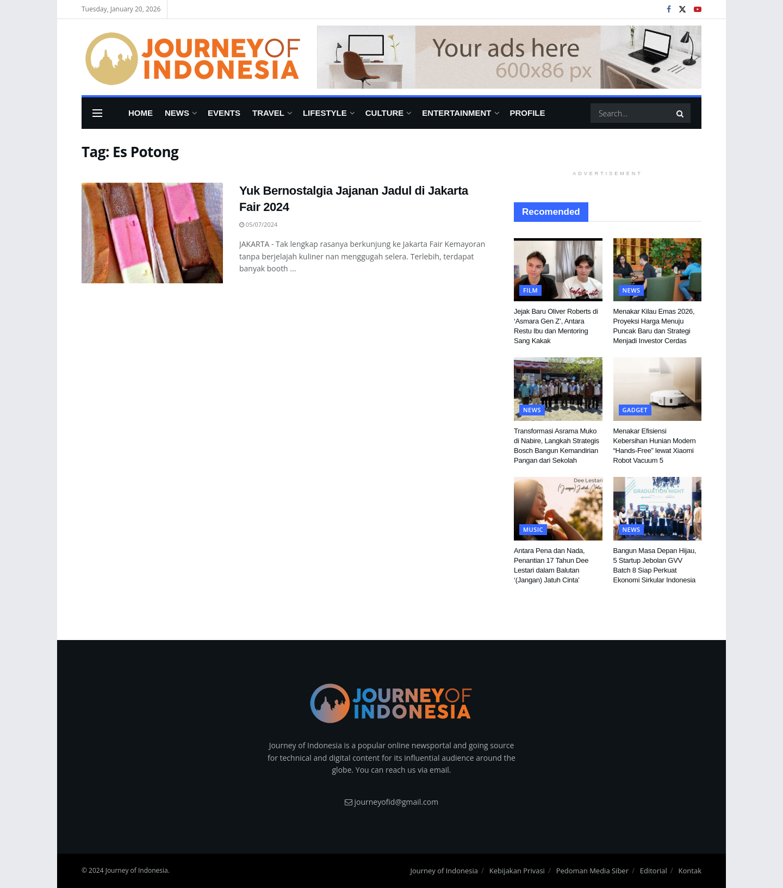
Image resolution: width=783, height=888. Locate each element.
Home (140, 112)
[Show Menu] (97, 113)
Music (533, 529)
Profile (527, 112)
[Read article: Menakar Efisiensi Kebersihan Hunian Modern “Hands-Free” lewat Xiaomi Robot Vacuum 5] (657, 388)
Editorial (653, 870)
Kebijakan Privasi (517, 870)
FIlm (530, 290)
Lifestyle (325, 112)
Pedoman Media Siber (592, 870)
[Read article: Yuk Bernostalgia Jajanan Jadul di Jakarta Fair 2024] (152, 233)
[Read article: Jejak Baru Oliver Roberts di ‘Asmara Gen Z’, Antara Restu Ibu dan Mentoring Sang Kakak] (558, 269)
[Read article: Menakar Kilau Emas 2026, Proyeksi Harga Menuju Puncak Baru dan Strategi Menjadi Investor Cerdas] (657, 269)
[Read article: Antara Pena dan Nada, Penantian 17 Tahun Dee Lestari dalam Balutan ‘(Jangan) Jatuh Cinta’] (558, 508)
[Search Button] (681, 113)
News (177, 112)
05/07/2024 (258, 224)
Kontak (690, 870)
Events (224, 112)
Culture (384, 112)
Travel (268, 112)
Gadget (635, 410)
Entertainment (456, 112)
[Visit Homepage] (192, 57)
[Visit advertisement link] (509, 57)
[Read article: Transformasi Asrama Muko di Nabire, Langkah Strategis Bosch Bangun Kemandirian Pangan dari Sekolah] (558, 388)
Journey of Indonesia (444, 870)
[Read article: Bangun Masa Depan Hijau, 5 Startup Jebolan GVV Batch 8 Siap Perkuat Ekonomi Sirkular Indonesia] (657, 508)
